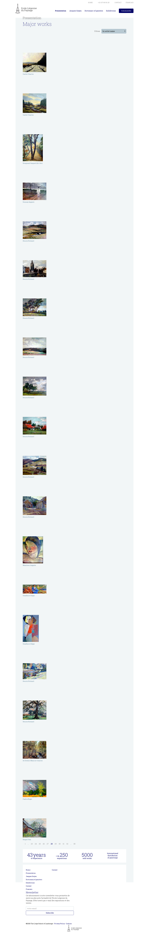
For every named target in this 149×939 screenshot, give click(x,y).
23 (32, 844)
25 (40, 844)
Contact (28, 886)
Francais (29, 889)
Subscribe (50, 913)
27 (48, 844)
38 (74, 844)
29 (56, 844)
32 (67, 844)
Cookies (69, 924)
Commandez (126, 11)
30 (60, 844)
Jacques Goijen (75, 11)
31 (63, 844)
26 (44, 844)
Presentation (60, 11)
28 (52, 844)
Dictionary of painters (94, 11)
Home (28, 870)
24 (36, 844)
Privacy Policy (59, 924)
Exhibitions (111, 11)
